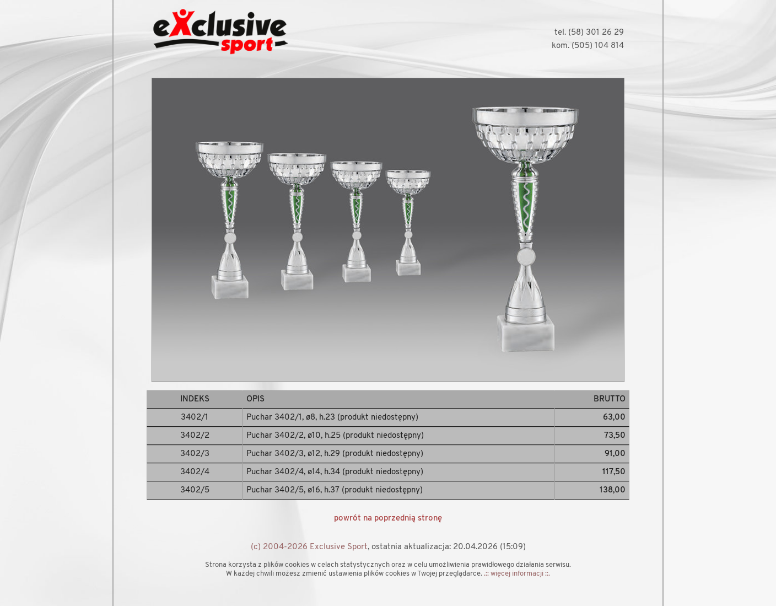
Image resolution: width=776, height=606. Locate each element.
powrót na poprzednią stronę (388, 518)
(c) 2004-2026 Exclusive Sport (309, 547)
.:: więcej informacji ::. (517, 573)
